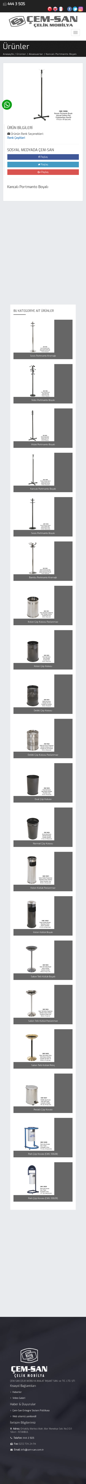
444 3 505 (34, 1424)
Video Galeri (28, 1399)
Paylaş (43, 157)
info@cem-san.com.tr (37, 1431)
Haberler (27, 1396)
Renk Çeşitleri (16, 138)
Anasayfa (8, 54)
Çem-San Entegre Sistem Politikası (35, 1407)
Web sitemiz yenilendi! (31, 1411)
